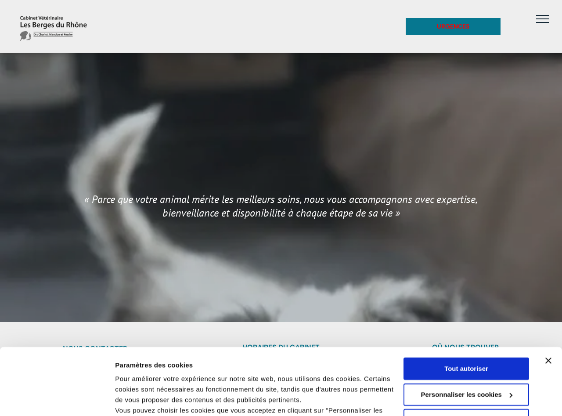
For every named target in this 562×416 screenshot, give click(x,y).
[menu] (542, 18)
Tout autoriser (466, 311)
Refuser (466, 363)
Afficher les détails (144, 398)
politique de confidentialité (258, 374)
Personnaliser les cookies (466, 337)
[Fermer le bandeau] (548, 303)
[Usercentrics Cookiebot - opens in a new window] (56, 398)
